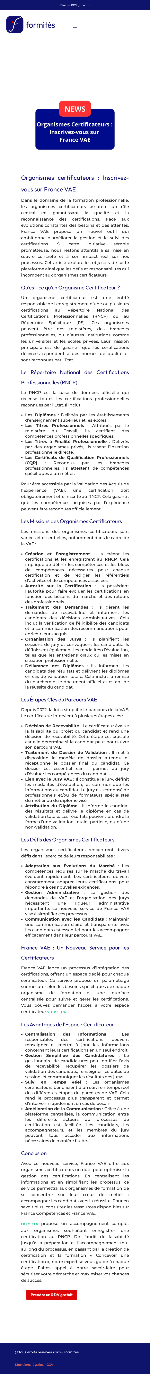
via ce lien (65, 1012)
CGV (49, 1365)
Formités (37, 1224)
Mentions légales (29, 1365)
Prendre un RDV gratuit (62, 1295)
